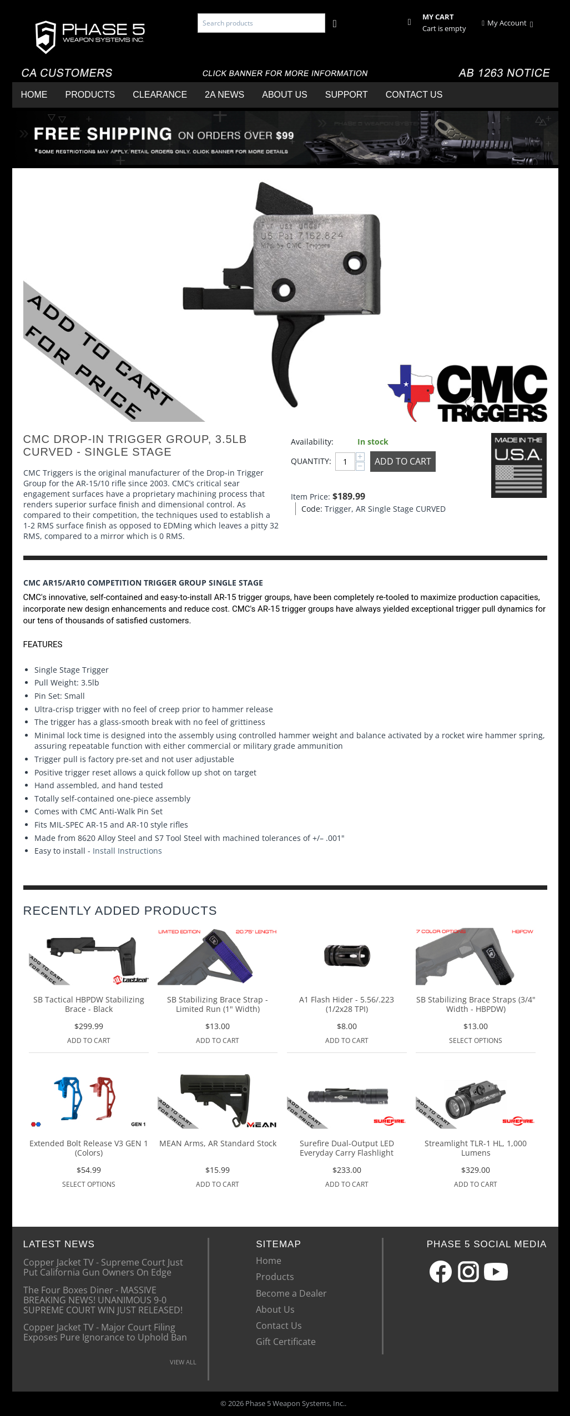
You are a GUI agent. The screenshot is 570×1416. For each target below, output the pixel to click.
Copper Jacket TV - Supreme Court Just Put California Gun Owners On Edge (103, 1266)
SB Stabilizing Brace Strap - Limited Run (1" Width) (217, 1004)
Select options (475, 1040)
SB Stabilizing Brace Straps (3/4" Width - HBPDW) (476, 1004)
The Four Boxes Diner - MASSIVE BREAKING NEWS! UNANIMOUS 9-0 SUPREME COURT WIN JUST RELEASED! (103, 1300)
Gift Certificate (286, 1342)
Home (34, 94)
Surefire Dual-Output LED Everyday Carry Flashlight (347, 1148)
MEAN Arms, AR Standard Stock (217, 1143)
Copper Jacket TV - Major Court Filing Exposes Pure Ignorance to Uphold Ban (105, 1331)
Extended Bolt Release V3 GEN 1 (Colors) (88, 1148)
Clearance (160, 94)
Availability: (312, 441)
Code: (310, 508)
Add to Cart (403, 461)
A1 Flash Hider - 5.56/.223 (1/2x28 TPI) (346, 1004)
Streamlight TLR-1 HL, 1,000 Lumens (476, 1148)
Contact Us (414, 94)
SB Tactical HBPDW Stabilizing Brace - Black (88, 1004)
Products (90, 94)
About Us (284, 94)
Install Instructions (127, 850)
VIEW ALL (183, 1362)
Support (346, 94)
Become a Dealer (291, 1293)
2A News (224, 94)
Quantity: (310, 461)
